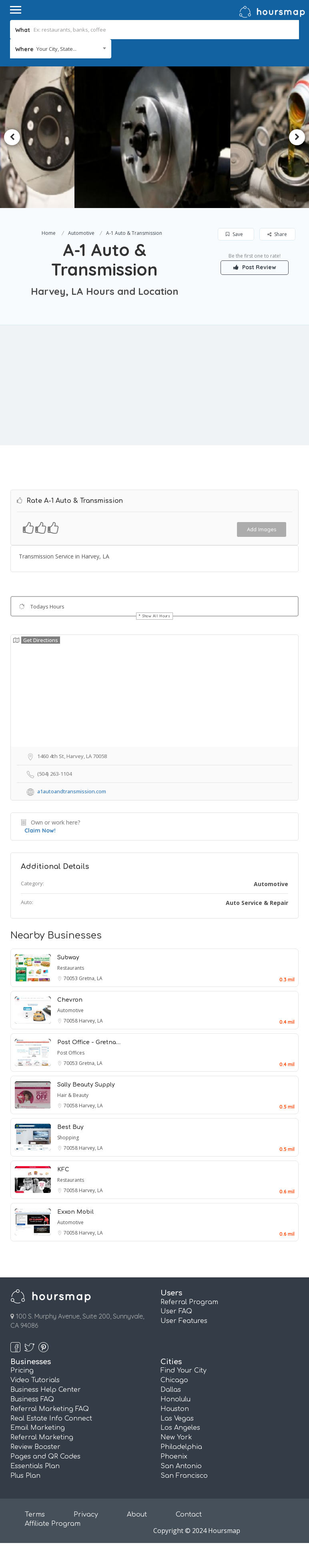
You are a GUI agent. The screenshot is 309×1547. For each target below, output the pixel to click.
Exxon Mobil (75, 1212)
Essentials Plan (35, 1466)
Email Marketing (37, 1427)
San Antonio (181, 1466)
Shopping (68, 1137)
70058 (71, 1020)
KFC (63, 1170)
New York (176, 1437)
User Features (184, 1321)
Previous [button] (12, 137)
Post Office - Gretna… (88, 1042)
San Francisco (184, 1475)
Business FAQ (32, 1399)
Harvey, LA (91, 1020)
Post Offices (70, 1052)
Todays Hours (47, 606)
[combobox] (60, 49)
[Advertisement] (154, 385)
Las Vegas (177, 1418)
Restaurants (70, 968)
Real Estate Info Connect (51, 1418)
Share (277, 234)
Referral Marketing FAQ (49, 1409)
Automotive (81, 233)
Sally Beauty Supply (86, 1085)
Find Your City (184, 1370)
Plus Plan (25, 1475)
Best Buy (70, 1127)
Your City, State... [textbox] (56, 48)
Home (49, 233)
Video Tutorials (35, 1380)
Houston (175, 1409)
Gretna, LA (90, 978)
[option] (154, 137)
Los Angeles (180, 1427)
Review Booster (35, 1447)
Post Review (254, 267)
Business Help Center (45, 1389)
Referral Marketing (41, 1437)
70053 (71, 978)
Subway (68, 958)
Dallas (171, 1389)
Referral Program (189, 1302)
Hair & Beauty (72, 1095)
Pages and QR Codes (45, 1456)
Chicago (174, 1380)
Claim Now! (40, 830)
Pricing (22, 1370)
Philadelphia (181, 1447)
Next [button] (297, 137)
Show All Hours (156, 616)
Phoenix (174, 1456)
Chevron (69, 1000)
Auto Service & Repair (257, 903)
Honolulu (176, 1399)
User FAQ (176, 1311)
